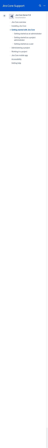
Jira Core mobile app (20, 55)
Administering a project (21, 48)
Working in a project (19, 52)
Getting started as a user (23, 44)
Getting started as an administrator (28, 34)
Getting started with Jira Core (23, 30)
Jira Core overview (19, 22)
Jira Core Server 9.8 (23, 15)
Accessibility (16, 59)
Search (40, 6)
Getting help (16, 63)
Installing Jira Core (19, 26)
